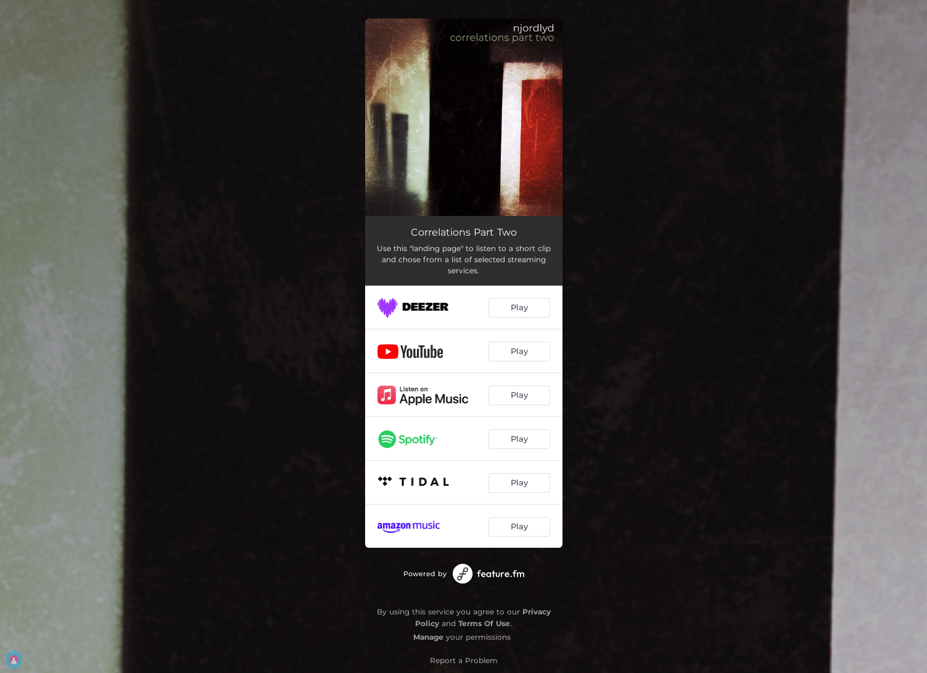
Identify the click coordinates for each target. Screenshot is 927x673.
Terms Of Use (484, 623)
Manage (428, 637)
